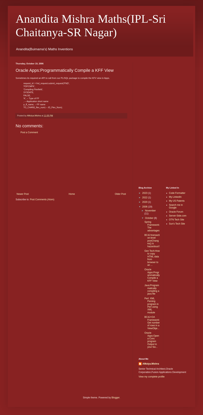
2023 (145, 193)
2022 (145, 197)
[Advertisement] (71, 163)
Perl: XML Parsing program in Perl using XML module (151, 305)
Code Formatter (177, 193)
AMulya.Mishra (150, 363)
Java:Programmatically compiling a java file (151, 289)
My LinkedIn (175, 197)
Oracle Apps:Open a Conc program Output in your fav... (151, 339)
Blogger (115, 397)
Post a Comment (29, 132)
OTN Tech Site (176, 219)
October (149, 218)
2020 (145, 202)
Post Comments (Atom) (42, 199)
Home (72, 194)
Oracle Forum (176, 211)
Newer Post (23, 194)
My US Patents (177, 200)
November (150, 210)
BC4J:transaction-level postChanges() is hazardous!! (152, 241)
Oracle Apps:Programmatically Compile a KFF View (152, 275)
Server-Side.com (177, 215)
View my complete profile (152, 376)
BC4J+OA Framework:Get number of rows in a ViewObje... (152, 323)
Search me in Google (176, 206)
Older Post (120, 194)
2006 (145, 206)
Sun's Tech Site (177, 223)
